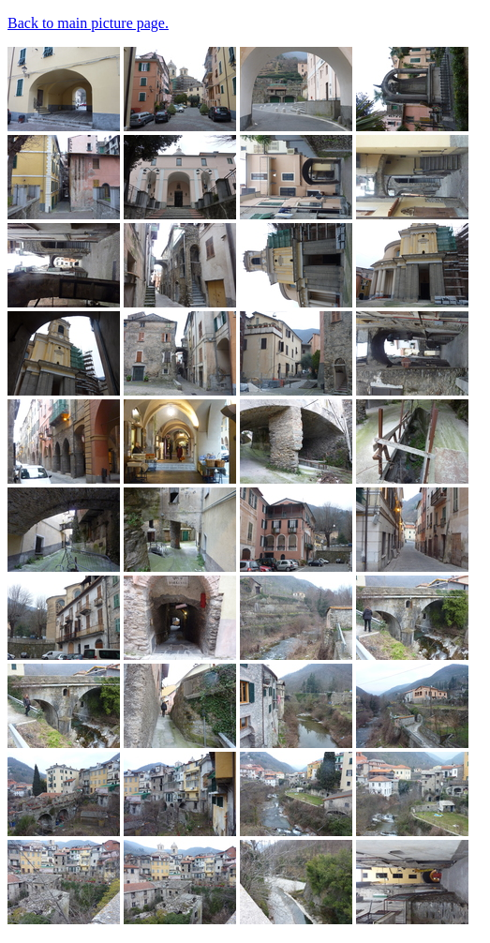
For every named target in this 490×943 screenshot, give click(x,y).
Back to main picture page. (88, 23)
